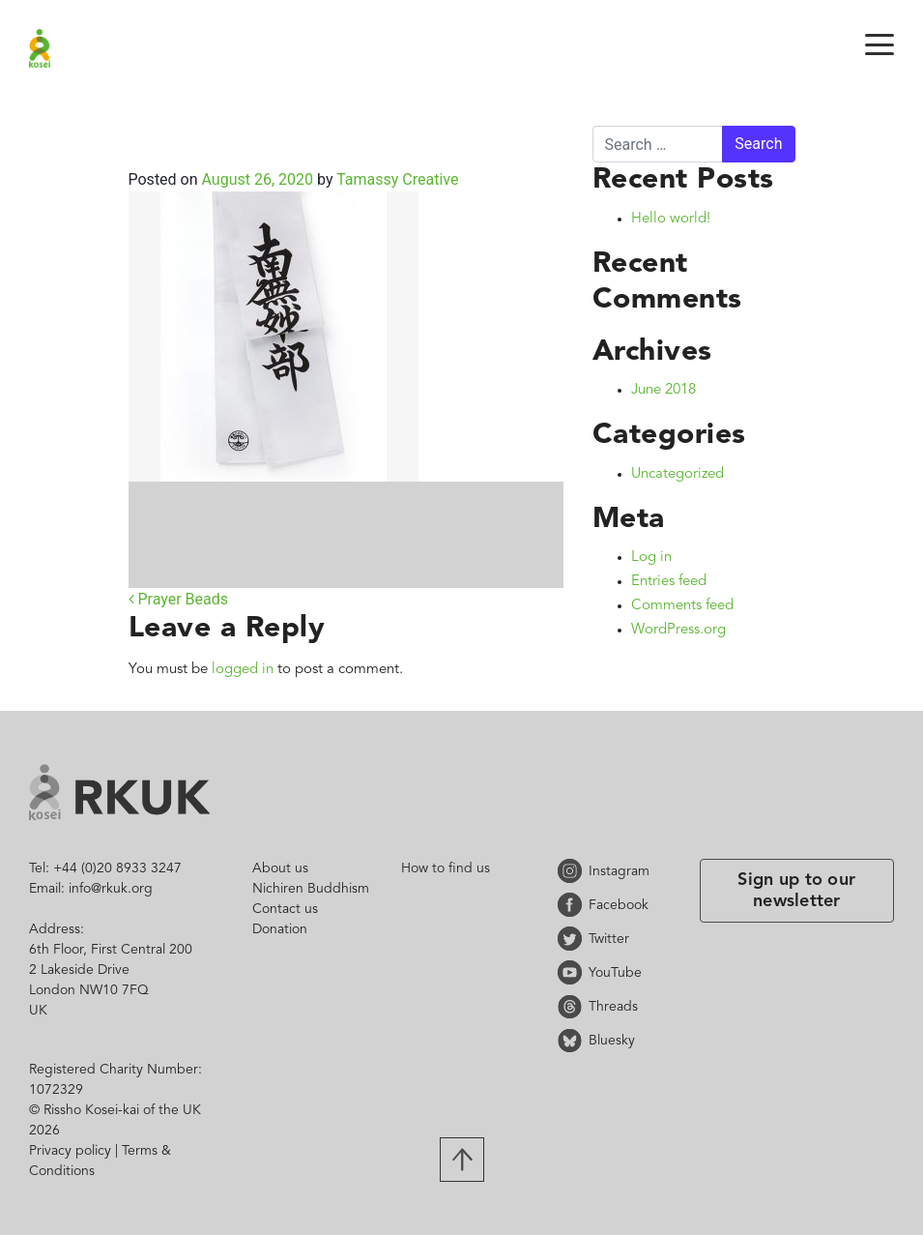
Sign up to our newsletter (796, 890)
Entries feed (669, 581)
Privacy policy (70, 1151)
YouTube (573, 972)
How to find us (445, 868)
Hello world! (670, 219)
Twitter (573, 938)
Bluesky (573, 1040)
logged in (243, 669)
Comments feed (682, 606)
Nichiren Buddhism (310, 889)
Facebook (573, 905)
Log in (651, 557)
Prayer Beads (179, 599)
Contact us (285, 909)
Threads (573, 1006)
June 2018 (663, 390)
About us (280, 868)
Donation (279, 929)
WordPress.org (678, 630)
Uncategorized (677, 474)
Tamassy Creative (395, 179)
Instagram (573, 871)
